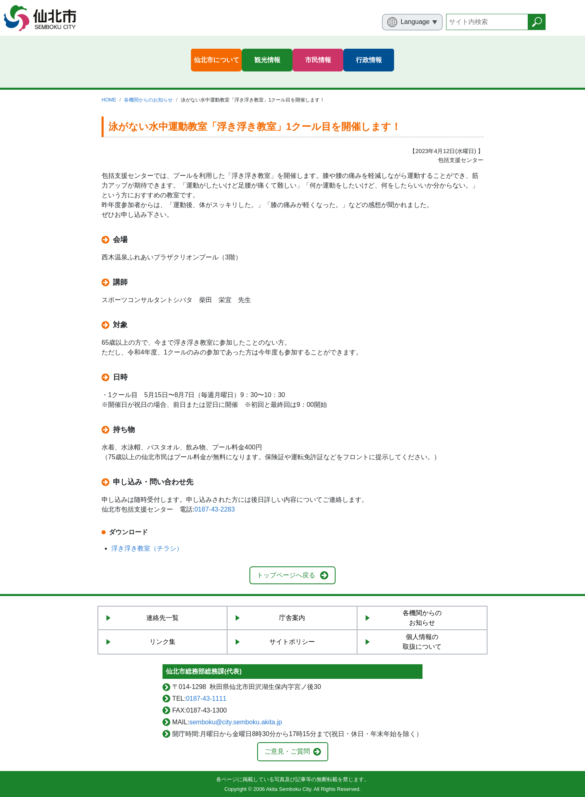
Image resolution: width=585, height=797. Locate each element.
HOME (109, 100)
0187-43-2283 (214, 509)
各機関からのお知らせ (148, 100)
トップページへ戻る (286, 575)
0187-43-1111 (206, 698)
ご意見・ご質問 (287, 751)
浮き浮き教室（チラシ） (147, 548)
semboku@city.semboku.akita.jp (235, 722)
